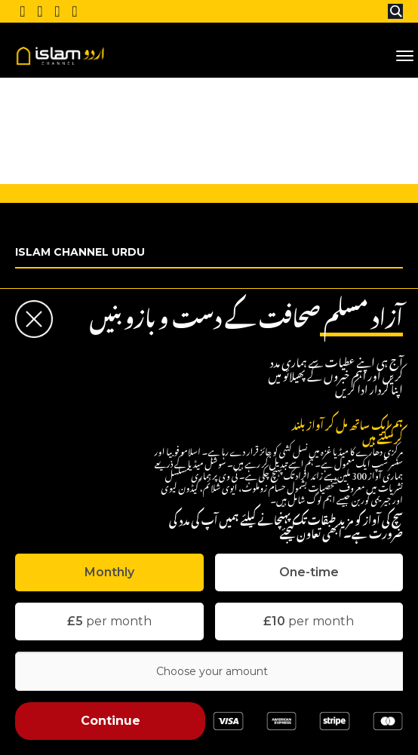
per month (109, 621)
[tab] (109, 572)
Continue (110, 721)
